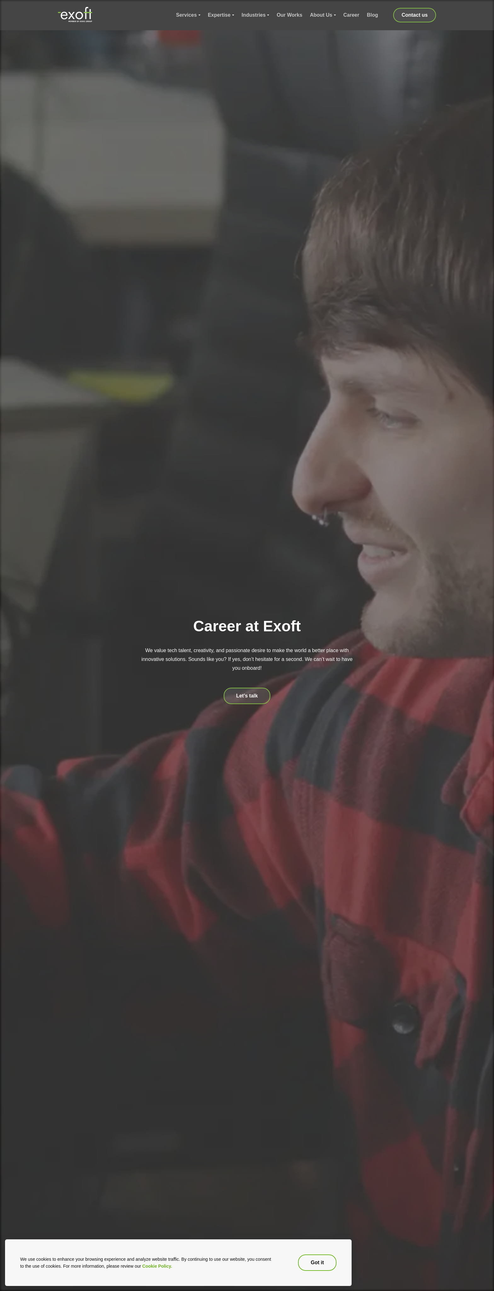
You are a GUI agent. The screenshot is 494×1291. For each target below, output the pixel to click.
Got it (317, 1262)
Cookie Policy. (157, 1266)
